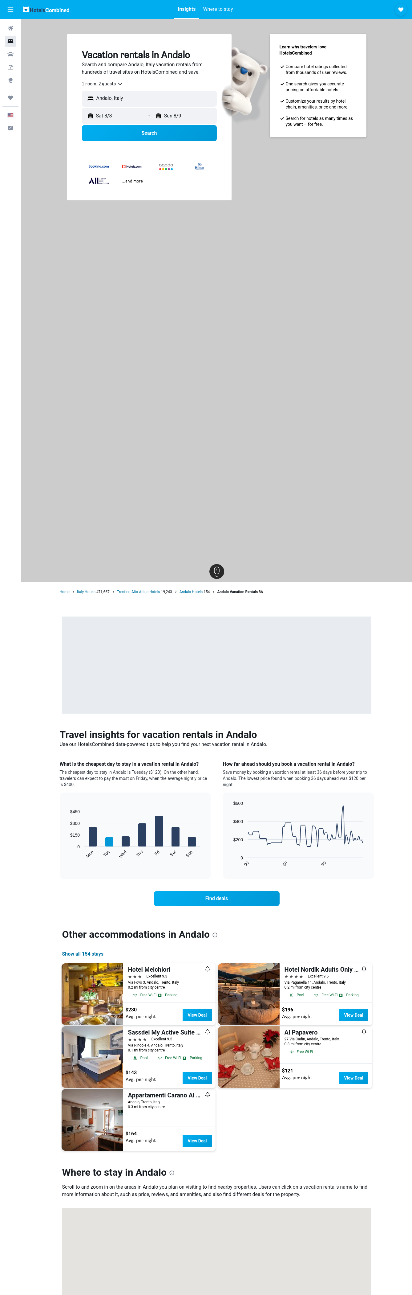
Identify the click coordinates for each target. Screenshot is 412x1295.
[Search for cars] (10, 54)
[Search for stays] (10, 41)
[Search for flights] (10, 28)
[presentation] (215, 935)
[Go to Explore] (10, 80)
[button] (10, 9)
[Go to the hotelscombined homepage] (46, 9)
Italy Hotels (86, 592)
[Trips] (10, 98)
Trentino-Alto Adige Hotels (138, 592)
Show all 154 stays (82, 954)
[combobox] (102, 84)
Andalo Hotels (191, 592)
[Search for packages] (10, 67)
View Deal (197, 1015)
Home (65, 592)
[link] (217, 898)
